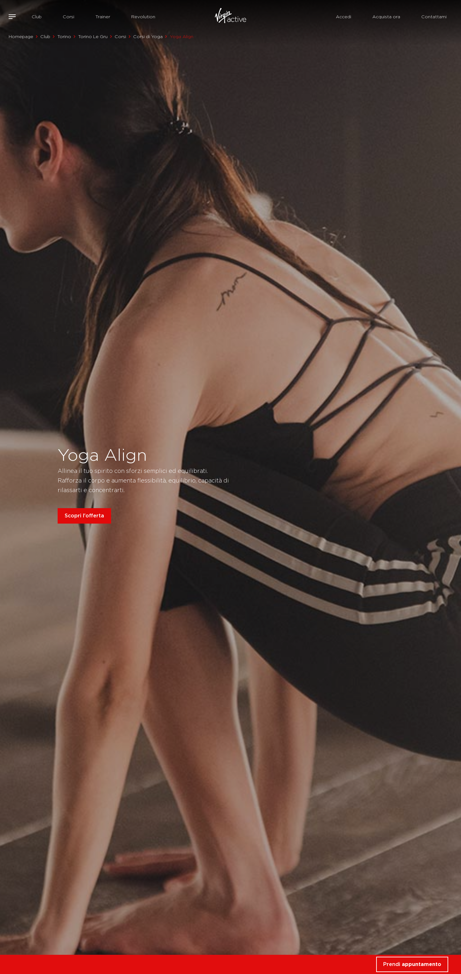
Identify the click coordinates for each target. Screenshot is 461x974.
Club (37, 16)
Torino (64, 36)
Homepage (21, 36)
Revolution (143, 16)
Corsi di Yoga (148, 36)
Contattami (434, 16)
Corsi (68, 16)
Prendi (412, 964)
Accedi (343, 16)
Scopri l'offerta (84, 516)
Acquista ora (386, 16)
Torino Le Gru (93, 36)
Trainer (102, 16)
